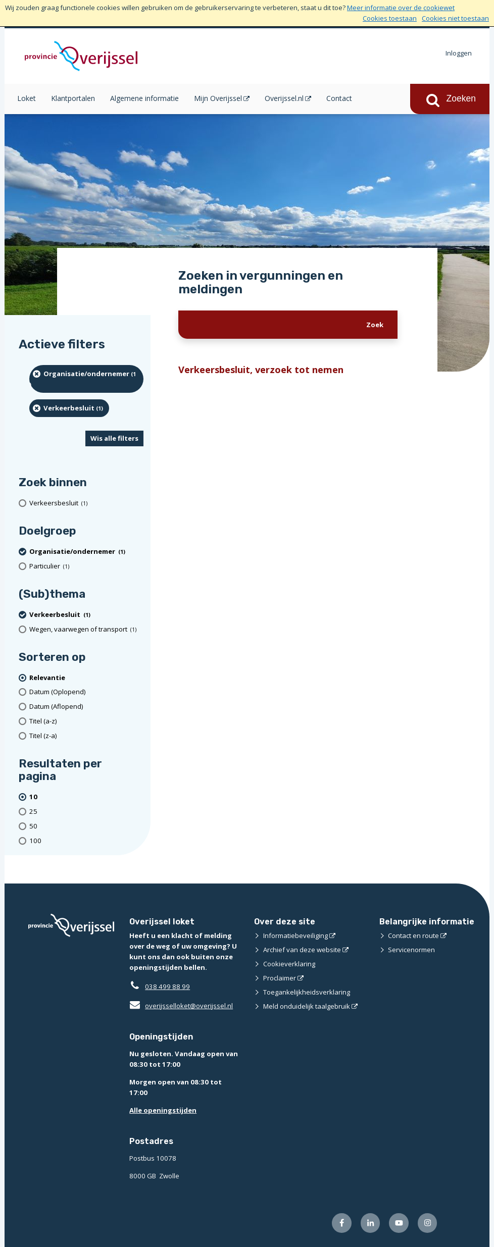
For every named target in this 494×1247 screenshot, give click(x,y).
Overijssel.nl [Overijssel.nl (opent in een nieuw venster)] (284, 98)
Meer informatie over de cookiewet (401, 7)
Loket (26, 98)
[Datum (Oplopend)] (86, 692)
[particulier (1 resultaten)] (86, 566)
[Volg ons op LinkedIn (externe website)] (370, 1223)
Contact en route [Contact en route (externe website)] (413, 935)
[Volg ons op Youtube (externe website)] (399, 1223)
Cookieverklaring (289, 963)
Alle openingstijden (162, 1110)
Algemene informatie (144, 98)
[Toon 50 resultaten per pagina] (86, 826)
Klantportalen (73, 98)
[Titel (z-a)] (86, 736)
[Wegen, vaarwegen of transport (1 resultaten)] (86, 629)
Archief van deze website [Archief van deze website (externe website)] (302, 949)
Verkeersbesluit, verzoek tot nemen (260, 369)
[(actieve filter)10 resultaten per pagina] (86, 797)
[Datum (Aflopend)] (86, 706)
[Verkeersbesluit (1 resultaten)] (86, 503)
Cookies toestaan (390, 18)
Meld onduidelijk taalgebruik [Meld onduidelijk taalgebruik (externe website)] (306, 1006)
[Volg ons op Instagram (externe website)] (427, 1223)
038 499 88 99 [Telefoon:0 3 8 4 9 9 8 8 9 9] (167, 986)
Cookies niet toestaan (455, 18)
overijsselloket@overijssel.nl (181, 1005)
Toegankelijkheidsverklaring (306, 992)
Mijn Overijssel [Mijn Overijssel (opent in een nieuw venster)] (218, 98)
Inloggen (459, 53)
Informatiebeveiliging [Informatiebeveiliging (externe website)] (295, 935)
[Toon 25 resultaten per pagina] (86, 811)
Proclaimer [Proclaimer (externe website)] (279, 977)
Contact (339, 98)
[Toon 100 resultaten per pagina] (86, 841)
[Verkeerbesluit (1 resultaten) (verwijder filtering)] (69, 408)
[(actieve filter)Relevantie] (86, 677)
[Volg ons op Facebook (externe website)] (342, 1223)
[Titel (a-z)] (86, 721)
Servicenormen (411, 949)
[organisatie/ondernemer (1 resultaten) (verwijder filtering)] (86, 379)
